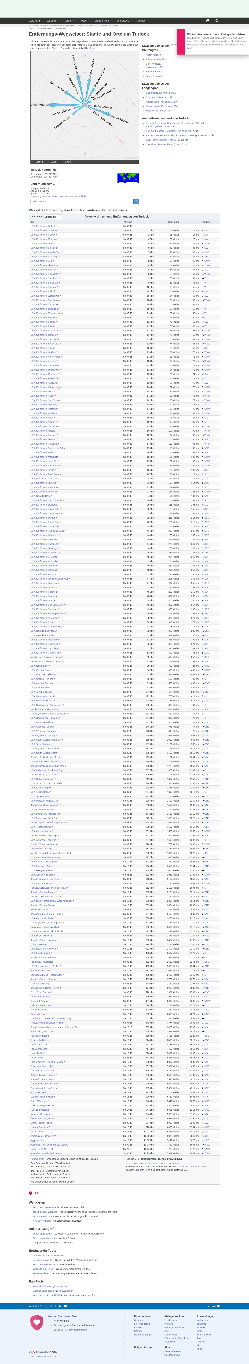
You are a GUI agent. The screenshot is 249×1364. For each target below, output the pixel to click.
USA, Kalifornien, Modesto (43, 230)
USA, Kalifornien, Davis (42, 391)
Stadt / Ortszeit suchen (79, 25)
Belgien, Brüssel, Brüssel (42, 1075)
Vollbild (39, 161)
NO (204, 722)
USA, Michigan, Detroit (41, 866)
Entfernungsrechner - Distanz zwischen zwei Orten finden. (59, 196)
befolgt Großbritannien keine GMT (195, 1166)
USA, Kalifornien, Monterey (43, 374)
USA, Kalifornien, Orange (42, 600)
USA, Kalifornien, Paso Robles (45, 474)
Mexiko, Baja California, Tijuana (46, 657)
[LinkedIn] (147, 1353)
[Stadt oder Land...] (81, 201)
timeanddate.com (172, 1351)
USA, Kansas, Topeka (41, 787)
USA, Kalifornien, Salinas (42, 322)
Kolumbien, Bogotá (39, 1036)
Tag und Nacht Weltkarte (45, 1212)
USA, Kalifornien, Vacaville (43, 383)
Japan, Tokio (36, 1057)
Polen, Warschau (38, 1101)
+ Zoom (53, 161)
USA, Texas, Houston (41, 827)
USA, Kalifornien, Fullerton (43, 592)
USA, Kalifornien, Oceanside (44, 639)
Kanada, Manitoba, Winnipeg (44, 805)
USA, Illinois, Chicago (41, 848)
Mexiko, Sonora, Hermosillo (44, 709)
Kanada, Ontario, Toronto (42, 892)
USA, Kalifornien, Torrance (43, 565)
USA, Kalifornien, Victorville (44, 561)
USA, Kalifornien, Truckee (43, 483)
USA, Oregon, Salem (40, 670)
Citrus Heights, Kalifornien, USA (162, 106)
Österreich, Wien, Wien (41, 1118)
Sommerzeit (38, 1159)
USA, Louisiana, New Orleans (45, 857)
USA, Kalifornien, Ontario (42, 587)
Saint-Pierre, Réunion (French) (161, 140)
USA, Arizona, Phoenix (41, 683)
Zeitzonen (52, 20)
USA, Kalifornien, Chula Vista (44, 652)
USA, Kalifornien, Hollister (43, 269)
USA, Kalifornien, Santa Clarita (45, 522)
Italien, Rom (36, 1131)
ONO (205, 674)
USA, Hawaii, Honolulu (41, 935)
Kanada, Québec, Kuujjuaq (43, 979)
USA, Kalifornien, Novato (42, 430)
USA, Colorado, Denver (42, 726)
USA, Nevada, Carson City (43, 478)
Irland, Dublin (37, 1053)
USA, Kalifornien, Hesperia (43, 570)
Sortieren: (37, 216)
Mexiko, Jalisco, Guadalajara (44, 835)
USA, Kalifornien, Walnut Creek (46, 330)
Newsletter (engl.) (143, 1334)
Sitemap (138, 1331)
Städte (49, 29)
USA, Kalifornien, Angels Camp (45, 252)
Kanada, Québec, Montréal (43, 940)
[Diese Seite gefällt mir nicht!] (65, 1306)
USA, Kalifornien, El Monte (43, 557)
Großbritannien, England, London (46, 1062)
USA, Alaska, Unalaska (41, 918)
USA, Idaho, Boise (39, 666)
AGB (166, 1331)
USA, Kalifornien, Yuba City (44, 461)
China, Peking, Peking (41, 1123)
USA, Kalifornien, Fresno (42, 348)
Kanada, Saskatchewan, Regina (46, 757)
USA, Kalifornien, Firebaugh (44, 256)
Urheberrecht (170, 1320)
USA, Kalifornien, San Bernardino (47, 605)
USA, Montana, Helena (41, 700)
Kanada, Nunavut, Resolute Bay (46, 975)
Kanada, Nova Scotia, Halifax (44, 988)
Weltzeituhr (34, 20)
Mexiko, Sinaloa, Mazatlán (43, 774)
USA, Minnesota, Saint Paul (44, 818)
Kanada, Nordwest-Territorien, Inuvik (48, 888)
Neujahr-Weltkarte (42, 1221)
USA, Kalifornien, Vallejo (42, 396)
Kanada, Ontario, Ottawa (42, 905)
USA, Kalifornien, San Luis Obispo (47, 500)
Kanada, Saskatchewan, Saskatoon (48, 766)
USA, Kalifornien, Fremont (43, 287)
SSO (205, 256)
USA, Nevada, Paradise (42, 635)
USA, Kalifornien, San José (43, 278)
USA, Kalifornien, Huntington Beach (48, 613)
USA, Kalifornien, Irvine (42, 622)
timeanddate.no (172, 1355)
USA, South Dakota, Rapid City (45, 740)
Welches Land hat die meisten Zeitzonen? (53, 1291)
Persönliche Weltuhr (61, 25)
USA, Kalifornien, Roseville (43, 409)
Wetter (84, 20)
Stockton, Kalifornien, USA (159, 97)
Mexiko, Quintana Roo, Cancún (46, 896)
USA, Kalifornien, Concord (43, 335)
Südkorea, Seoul (38, 1092)
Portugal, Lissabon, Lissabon (44, 1083)
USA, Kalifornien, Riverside (43, 618)
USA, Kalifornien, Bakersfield (44, 509)
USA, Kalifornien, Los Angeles (45, 548)
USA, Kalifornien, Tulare (42, 470)
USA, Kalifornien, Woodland (44, 413)
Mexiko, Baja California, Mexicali (46, 661)
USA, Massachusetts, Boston (44, 966)
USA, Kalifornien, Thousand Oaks (47, 531)
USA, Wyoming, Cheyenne (43, 731)
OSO (205, 631)
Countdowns (123, 20)
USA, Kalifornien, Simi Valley (44, 526)
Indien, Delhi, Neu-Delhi (42, 1149)
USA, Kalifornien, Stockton (43, 248)
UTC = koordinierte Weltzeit (138, 1163)
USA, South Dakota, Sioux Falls (46, 783)
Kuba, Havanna (38, 944)
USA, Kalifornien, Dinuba (42, 439)
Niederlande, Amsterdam (42, 1070)
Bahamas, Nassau (39, 970)
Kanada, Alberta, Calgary (42, 735)
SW (204, 269)
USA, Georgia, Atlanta (41, 870)
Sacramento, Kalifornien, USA (161, 93)
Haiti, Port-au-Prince (40, 1005)
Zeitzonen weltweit (42, 1238)
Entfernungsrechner (42, 1233)
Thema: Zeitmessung (109, 25)
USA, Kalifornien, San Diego (44, 648)
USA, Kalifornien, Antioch (42, 291)
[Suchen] (217, 21)
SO (204, 234)
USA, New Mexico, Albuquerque (46, 705)
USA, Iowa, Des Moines (42, 809)
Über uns (138, 1320)
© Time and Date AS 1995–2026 (42, 1357)
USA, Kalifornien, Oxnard (42, 518)
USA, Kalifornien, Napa (41, 417)
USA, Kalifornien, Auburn (42, 422)
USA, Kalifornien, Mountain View (46, 313)
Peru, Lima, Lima (38, 1049)
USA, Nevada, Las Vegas (43, 631)
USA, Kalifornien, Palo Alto (43, 326)
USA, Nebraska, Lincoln (42, 779)
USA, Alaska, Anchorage (42, 874)
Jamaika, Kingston (39, 996)
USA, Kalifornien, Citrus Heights (46, 387)
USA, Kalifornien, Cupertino (44, 309)
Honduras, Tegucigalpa (41, 962)
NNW (205, 261)
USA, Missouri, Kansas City (44, 800)
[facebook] (136, 1353)
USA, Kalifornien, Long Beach (45, 583)
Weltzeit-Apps (94, 25)
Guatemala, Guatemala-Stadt (44, 927)
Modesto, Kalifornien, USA (159, 110)
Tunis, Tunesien (154, 76)
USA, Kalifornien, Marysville (44, 457)
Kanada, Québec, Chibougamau (46, 922)
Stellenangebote (142, 1324)
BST (137, 1170)
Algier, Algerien (153, 55)
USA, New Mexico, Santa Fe (44, 718)
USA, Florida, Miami (40, 953)
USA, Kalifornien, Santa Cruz (44, 343)
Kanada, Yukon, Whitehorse (44, 844)
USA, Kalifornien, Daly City (43, 404)
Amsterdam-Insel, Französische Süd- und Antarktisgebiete (175, 135)
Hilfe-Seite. (89, 48)
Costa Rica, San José (41, 992)
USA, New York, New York (43, 948)
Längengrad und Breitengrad (47, 1242)
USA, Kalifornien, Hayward (43, 317)
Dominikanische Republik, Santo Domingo (51, 1018)
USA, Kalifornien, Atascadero (44, 487)
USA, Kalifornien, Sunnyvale (44, 304)
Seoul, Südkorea (154, 71)
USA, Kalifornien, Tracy (42, 243)
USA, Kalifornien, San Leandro (45, 339)
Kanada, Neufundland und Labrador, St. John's (53, 1027)
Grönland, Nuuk (38, 1014)
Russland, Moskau (39, 1110)
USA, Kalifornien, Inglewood (44, 552)
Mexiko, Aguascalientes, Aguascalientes (50, 822)
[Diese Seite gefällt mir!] (59, 1306)
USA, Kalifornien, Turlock (42, 226)
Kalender (68, 20)
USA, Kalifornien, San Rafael (44, 426)
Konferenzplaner (41, 1273)
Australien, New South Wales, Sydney (49, 1144)
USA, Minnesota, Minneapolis (45, 814)
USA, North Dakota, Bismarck (45, 761)
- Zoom (67, 161)
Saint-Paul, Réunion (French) (160, 144)
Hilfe (36, 1193)
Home (31, 29)
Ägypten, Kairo (37, 1140)
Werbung (168, 1324)
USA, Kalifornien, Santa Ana (44, 609)
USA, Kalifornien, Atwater (42, 234)
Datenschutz (170, 1334)
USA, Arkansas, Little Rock (43, 840)
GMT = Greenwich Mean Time (165, 1163)
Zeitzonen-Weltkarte (43, 1207)
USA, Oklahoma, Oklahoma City (46, 770)
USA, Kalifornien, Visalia (42, 452)
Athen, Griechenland (156, 59)
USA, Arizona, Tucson (41, 692)
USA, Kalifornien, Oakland (43, 352)
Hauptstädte (33, 25)
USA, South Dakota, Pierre (43, 753)
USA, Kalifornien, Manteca (43, 239)
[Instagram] (152, 1353)
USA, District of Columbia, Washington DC (51, 901)
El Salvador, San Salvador (43, 957)
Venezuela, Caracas (40, 1040)
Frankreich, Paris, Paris (42, 1079)
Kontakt (214, 1306)
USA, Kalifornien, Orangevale (45, 370)
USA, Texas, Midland (40, 744)
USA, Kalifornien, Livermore (44, 265)
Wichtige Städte (46, 25)
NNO (205, 252)
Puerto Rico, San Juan (41, 1031)
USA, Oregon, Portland (41, 679)
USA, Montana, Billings (41, 722)
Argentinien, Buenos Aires (43, 1136)
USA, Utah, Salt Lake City (43, 674)
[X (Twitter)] (141, 1353)
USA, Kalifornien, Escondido (44, 644)
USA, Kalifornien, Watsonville (44, 296)
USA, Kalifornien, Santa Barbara (46, 513)
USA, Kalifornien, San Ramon (45, 300)
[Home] (43, 1352)
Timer (199, 1338)
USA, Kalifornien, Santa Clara (45, 282)
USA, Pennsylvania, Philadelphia (46, 931)
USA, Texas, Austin (39, 796)
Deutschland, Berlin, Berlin (43, 1088)
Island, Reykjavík (38, 1044)
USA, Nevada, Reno (40, 496)
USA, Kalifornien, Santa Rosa (45, 465)
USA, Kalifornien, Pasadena (44, 544)
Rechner (140, 20)
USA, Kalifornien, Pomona (43, 574)
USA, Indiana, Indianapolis (43, 861)
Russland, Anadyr (39, 1001)
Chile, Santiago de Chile (42, 1105)
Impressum (169, 1341)
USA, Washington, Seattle (43, 696)
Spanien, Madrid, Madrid (42, 1096)
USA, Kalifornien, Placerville (44, 378)
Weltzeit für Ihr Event (43, 1269)
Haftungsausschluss (174, 1327)
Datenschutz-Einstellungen (177, 1338)
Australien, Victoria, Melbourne (45, 1153)
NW (204, 230)
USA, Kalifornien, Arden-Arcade (46, 356)
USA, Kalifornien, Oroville (43, 491)
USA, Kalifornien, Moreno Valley (46, 626)
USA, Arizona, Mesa (40, 687)
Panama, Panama (39, 1009)
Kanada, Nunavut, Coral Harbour (46, 914)
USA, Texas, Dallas (40, 792)
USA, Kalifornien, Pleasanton (44, 274)
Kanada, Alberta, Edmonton (44, 748)
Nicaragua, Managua (40, 983)
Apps (199, 1349)
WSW (205, 343)
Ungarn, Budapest (39, 1127)
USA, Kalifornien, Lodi (41, 261)
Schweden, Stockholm (41, 1066)
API (198, 1345)
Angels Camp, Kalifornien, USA (161, 101)
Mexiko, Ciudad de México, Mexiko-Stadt (50, 853)
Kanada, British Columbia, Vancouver (48, 713)
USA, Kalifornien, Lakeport (43, 504)
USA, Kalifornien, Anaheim (43, 596)
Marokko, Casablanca (41, 1114)
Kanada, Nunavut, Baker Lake (45, 879)
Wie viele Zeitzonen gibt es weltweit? (51, 1286)
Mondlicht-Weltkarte (42, 1216)
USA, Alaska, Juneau (40, 831)
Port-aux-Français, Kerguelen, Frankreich (166, 131)
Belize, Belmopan (39, 909)
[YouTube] (158, 1353)
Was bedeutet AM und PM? (46, 1295)
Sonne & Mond (102, 20)
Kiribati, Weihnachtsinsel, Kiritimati (47, 1022)
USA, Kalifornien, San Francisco (46, 400)
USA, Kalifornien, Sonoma (43, 435)
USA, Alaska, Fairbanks (42, 883)
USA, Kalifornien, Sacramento (45, 365)
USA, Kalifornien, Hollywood (44, 535)
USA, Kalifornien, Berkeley (43, 361)
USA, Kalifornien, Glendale (43, 539)
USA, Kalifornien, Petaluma (44, 444)
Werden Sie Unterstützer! (63, 1316)
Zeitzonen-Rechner (42, 1264)
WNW (205, 243)
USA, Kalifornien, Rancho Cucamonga (49, 578)
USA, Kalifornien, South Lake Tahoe (48, 448)
